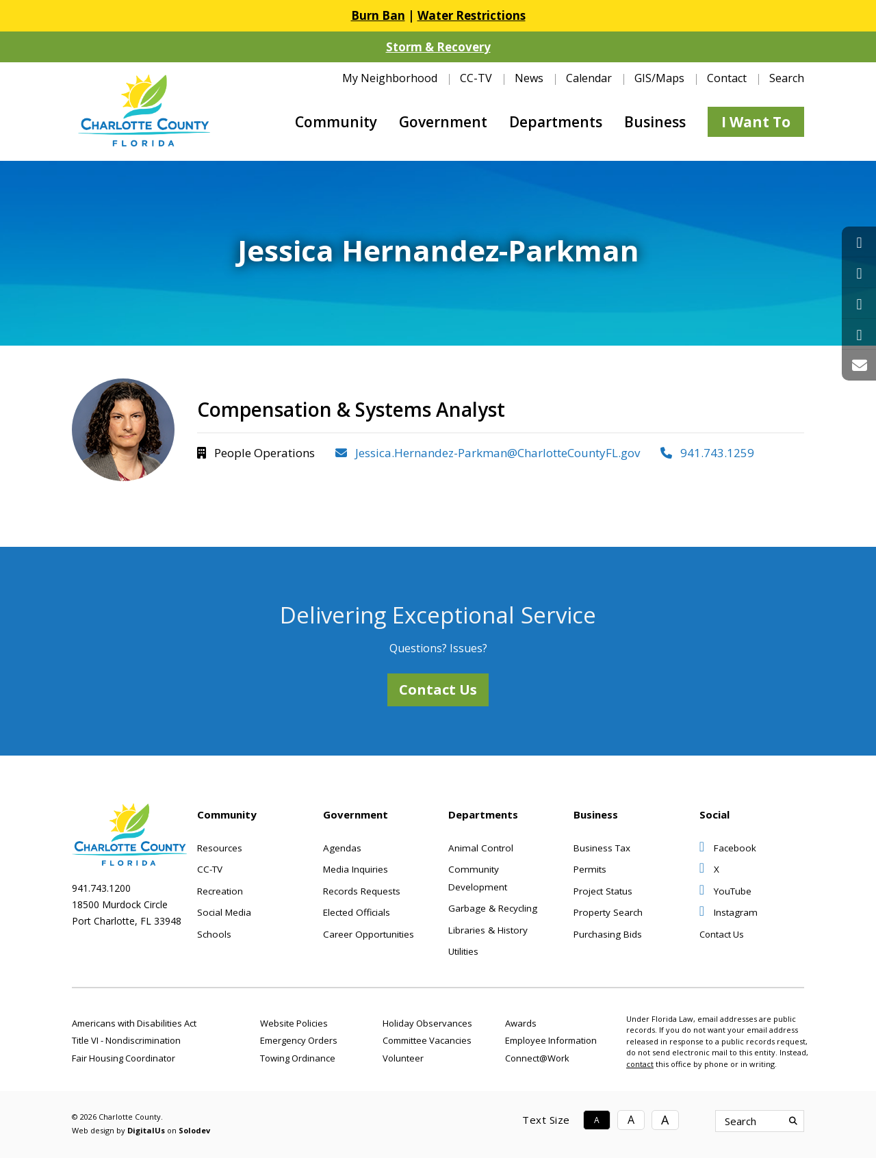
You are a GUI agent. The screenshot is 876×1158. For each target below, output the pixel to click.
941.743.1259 (707, 453)
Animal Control (480, 848)
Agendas (342, 848)
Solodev (194, 1130)
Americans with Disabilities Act (134, 1023)
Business (655, 121)
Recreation (220, 891)
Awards (521, 1023)
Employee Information (551, 1040)
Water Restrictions (471, 15)
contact (640, 1064)
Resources (219, 848)
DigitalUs (146, 1130)
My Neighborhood (389, 78)
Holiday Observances (427, 1023)
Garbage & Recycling (492, 908)
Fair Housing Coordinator (123, 1058)
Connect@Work (537, 1058)
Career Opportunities (368, 934)
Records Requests (361, 891)
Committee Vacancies (427, 1040)
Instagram (728, 912)
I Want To (755, 121)
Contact (727, 78)
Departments (555, 121)
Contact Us (438, 689)
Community (336, 121)
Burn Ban (378, 15)
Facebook (727, 848)
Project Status (603, 891)
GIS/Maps (659, 78)
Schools (214, 934)
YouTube (725, 891)
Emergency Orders (298, 1040)
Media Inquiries (355, 869)
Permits (590, 869)
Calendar (589, 78)
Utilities (463, 951)
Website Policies (294, 1023)
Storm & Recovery (438, 47)
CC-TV (476, 78)
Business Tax (602, 848)
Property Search (608, 912)
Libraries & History (488, 930)
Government (443, 121)
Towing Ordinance (297, 1058)
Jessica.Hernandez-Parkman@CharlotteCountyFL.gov (487, 453)
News (529, 78)
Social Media (224, 912)
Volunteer (403, 1058)
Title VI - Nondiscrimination (126, 1040)
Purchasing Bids (608, 934)
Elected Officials (356, 912)
